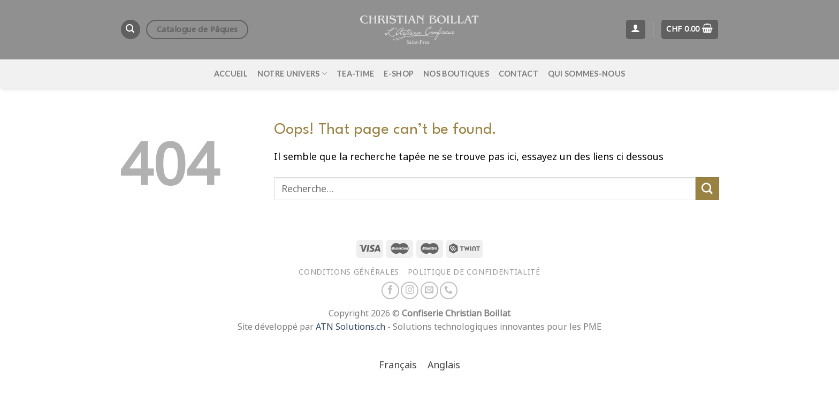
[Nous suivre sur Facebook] (390, 290)
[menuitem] (397, 366)
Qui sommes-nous (586, 73)
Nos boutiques (456, 73)
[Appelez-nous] (448, 290)
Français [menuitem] (398, 365)
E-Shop (399, 73)
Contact (518, 73)
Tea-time (355, 73)
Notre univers (292, 74)
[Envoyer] (707, 189)
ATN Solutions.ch (350, 326)
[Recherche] (130, 29)
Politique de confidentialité (474, 272)
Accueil (231, 73)
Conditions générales (349, 272)
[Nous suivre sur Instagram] (409, 290)
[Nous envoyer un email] (429, 290)
